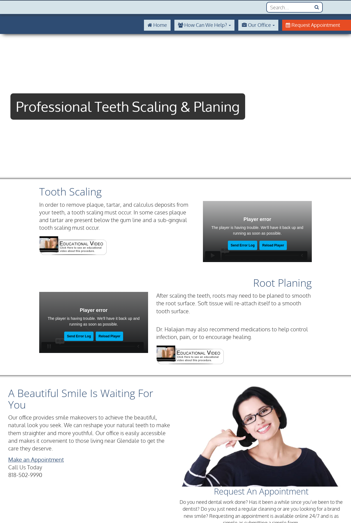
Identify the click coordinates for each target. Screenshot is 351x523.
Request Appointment (313, 25)
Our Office (258, 25)
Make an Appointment (36, 459)
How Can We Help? (204, 25)
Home (157, 25)
